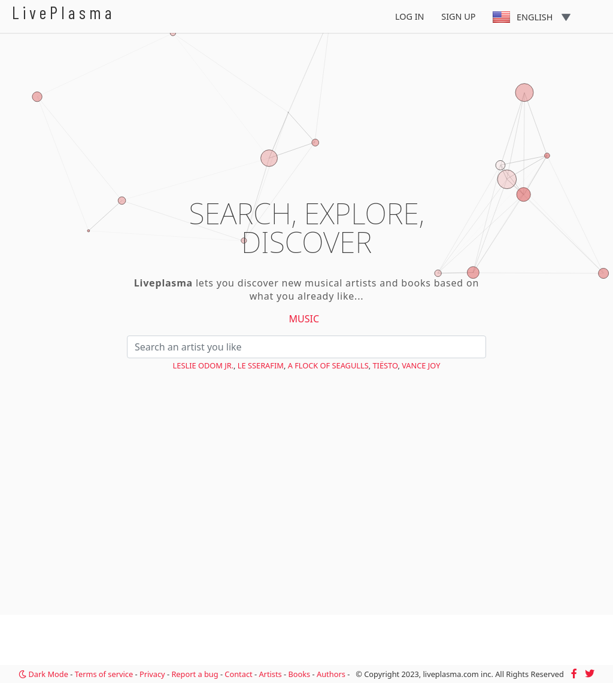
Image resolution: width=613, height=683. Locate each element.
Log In (409, 16)
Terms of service (104, 674)
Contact (238, 674)
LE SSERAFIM (261, 365)
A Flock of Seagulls (328, 365)
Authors (331, 674)
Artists (270, 674)
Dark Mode (43, 674)
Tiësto (384, 365)
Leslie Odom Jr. (203, 365)
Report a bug (194, 674)
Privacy (152, 674)
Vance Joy (421, 365)
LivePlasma (64, 12)
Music (304, 318)
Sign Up (458, 16)
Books (299, 674)
